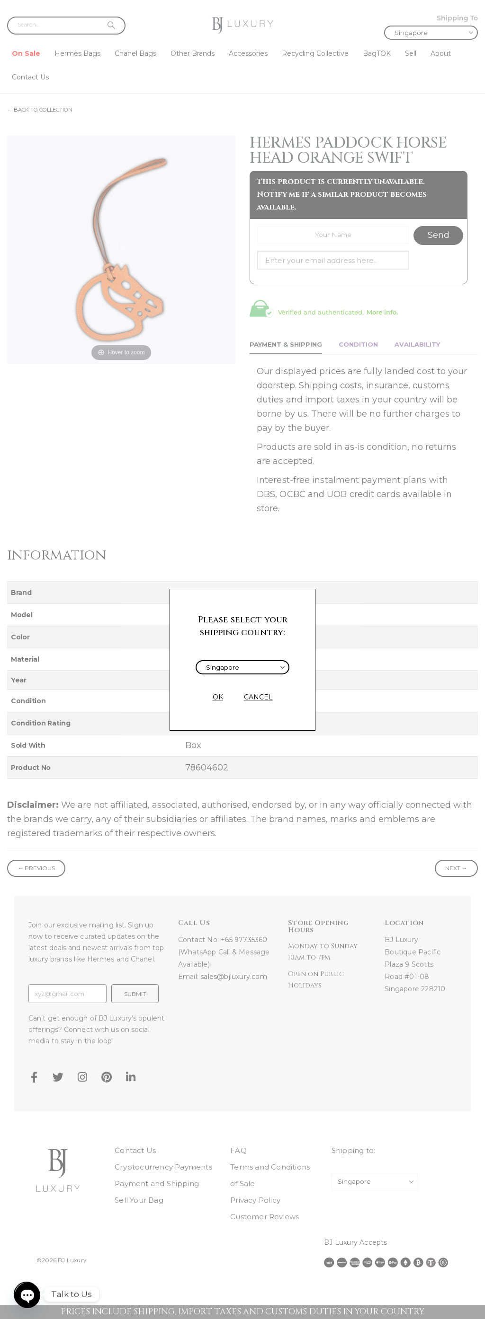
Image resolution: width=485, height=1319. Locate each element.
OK (218, 697)
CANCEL (258, 697)
